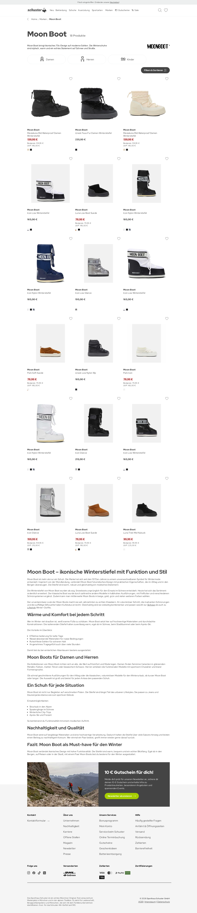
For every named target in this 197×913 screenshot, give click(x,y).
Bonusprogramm (108, 820)
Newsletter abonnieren (120, 796)
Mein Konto (105, 826)
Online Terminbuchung (112, 837)
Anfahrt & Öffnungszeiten (149, 826)
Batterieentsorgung (110, 854)
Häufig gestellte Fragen (148, 820)
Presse (67, 854)
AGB (140, 901)
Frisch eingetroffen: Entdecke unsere (94, 2)
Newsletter (69, 848)
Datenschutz (163, 901)
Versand (140, 831)
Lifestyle (31, 607)
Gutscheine (105, 842)
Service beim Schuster (112, 831)
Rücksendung (143, 837)
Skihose (151, 604)
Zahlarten (140, 842)
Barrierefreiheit (143, 848)
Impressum (150, 901)
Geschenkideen (108, 848)
